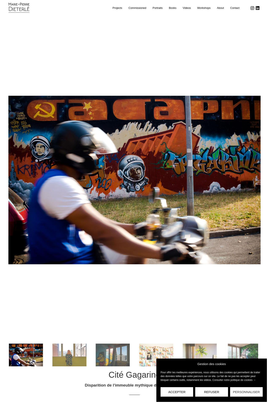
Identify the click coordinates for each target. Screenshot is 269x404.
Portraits (158, 7)
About (220, 7)
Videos (187, 7)
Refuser (211, 392)
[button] (14, 180)
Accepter (177, 392)
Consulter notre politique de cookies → (234, 380)
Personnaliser (246, 392)
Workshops (204, 7)
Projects (117, 7)
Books (173, 7)
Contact (234, 7)
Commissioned (137, 7)
